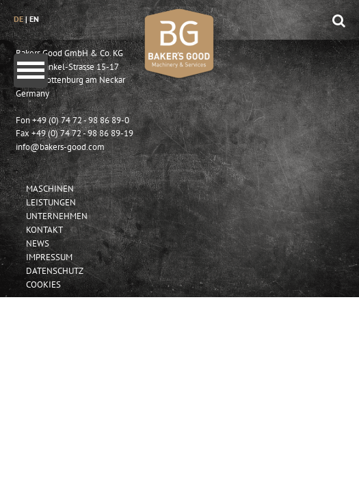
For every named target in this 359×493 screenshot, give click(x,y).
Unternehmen (57, 216)
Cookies (43, 284)
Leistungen (51, 202)
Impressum (49, 257)
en (34, 19)
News (37, 243)
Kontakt (44, 230)
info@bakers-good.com (60, 147)
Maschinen (50, 188)
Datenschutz (54, 271)
